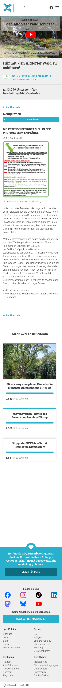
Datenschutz (40, 668)
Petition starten (11, 668)
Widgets (38, 637)
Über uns (7, 634)
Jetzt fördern (31, 572)
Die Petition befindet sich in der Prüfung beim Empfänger (27, 131)
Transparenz (40, 661)
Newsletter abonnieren (31, 618)
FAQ (36, 634)
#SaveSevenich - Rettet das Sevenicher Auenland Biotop (30, 451)
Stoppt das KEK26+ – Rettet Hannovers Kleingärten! (29, 516)
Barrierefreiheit (41, 675)
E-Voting (38, 647)
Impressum (40, 672)
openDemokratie (42, 640)
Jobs (5, 637)
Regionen (8, 675)
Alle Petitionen (10, 665)
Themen (7, 672)
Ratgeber (7, 661)
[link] (57, 8)
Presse (6, 644)
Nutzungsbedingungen (46, 665)
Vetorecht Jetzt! (42, 651)
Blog (5, 640)
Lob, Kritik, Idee (11, 647)
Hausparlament (42, 644)
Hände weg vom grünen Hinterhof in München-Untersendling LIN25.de (30, 386)
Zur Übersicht (13, 107)
